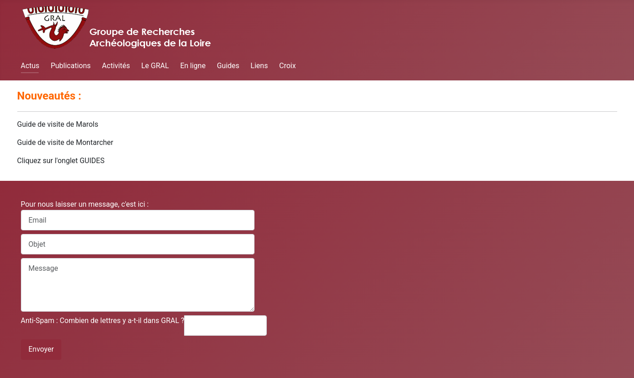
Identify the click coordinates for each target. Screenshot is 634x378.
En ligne (192, 65)
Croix (287, 65)
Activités (116, 65)
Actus (30, 65)
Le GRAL (155, 65)
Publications (70, 65)
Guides (228, 65)
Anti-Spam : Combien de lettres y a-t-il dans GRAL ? (103, 320)
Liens (259, 65)
